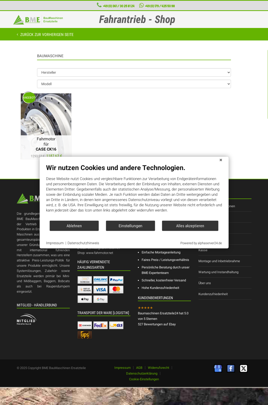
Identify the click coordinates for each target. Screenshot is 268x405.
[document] (134, 192)
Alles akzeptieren (190, 225)
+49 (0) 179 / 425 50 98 (157, 5)
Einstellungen (130, 225)
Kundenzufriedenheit (213, 294)
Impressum (122, 368)
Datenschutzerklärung (141, 373)
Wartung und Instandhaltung (218, 272)
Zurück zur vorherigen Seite (46, 34)
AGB (139, 368)
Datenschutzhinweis (83, 243)
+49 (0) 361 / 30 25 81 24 (119, 6)
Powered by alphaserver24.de (201, 243)
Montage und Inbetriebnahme (219, 261)
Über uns (204, 283)
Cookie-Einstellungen (144, 379)
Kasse (202, 250)
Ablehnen (74, 225)
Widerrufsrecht (158, 368)
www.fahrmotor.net (99, 253)
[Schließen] (220, 161)
